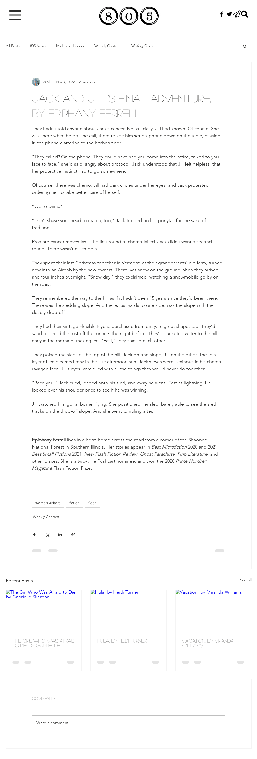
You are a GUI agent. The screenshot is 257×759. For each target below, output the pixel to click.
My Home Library (70, 45)
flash (92, 503)
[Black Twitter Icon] (229, 14)
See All (246, 579)
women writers (47, 503)
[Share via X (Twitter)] (47, 534)
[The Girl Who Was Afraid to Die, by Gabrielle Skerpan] (44, 611)
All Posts (13, 45)
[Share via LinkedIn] (60, 534)
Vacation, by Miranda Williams (208, 643)
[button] (15, 15)
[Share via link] (72, 534)
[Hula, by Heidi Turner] (128, 611)
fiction (74, 503)
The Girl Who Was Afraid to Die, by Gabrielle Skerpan (43, 643)
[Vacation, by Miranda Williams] (213, 611)
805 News (38, 45)
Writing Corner (143, 45)
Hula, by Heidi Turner (122, 640)
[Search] (244, 14)
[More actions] (222, 82)
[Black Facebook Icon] (221, 14)
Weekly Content (107, 45)
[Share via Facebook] (34, 534)
